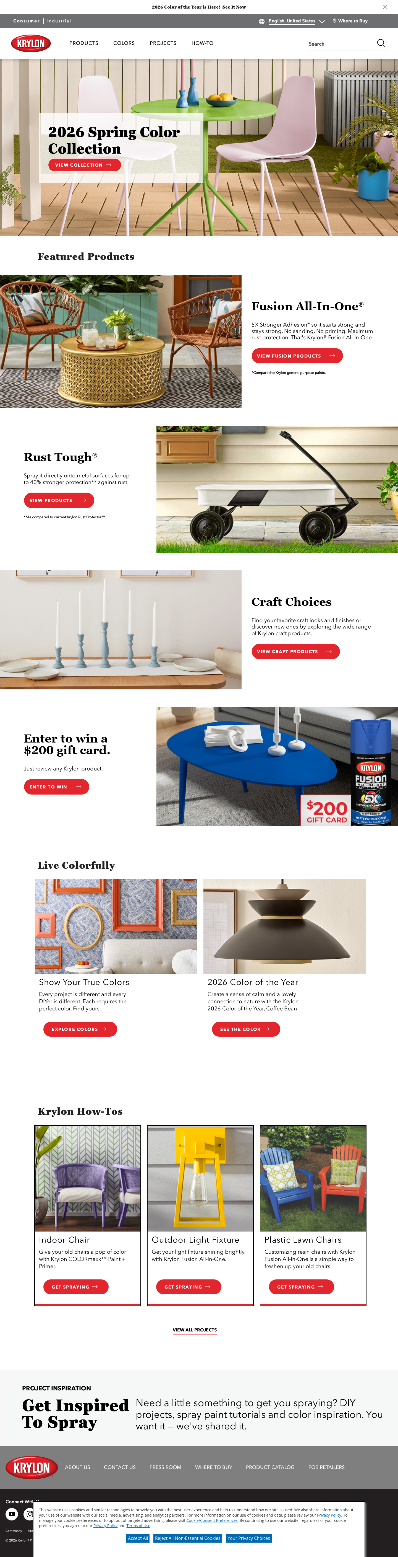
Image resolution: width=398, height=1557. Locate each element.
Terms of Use (138, 1525)
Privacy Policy (329, 1515)
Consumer (26, 21)
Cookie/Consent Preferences (212, 1520)
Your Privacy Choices (248, 1538)
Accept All (138, 1538)
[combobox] (342, 43)
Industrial (59, 21)
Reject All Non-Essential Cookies (188, 1538)
